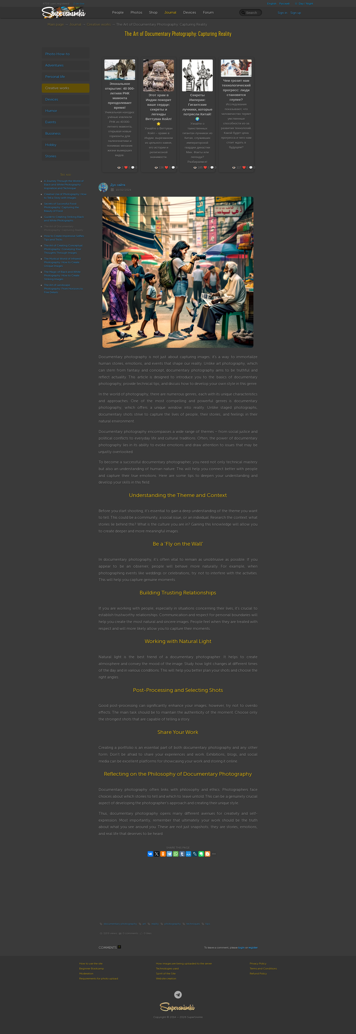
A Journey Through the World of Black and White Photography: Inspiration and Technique (64, 184)
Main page (55, 24)
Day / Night (302, 3)
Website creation (166, 978)
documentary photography (120, 923)
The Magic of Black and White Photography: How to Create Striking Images (62, 275)
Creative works (99, 24)
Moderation (86, 973)
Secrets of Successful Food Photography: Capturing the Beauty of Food (61, 207)
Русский (284, 3)
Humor (51, 111)
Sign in (282, 13)
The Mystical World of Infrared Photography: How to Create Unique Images (62, 262)
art (144, 923)
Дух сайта (117, 185)
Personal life (55, 77)
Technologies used (167, 968)
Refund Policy (258, 973)
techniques (193, 923)
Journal (75, 24)
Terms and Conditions (263, 968)
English (271, 3)
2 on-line (78, 3)
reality (155, 923)
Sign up (295, 13)
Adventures (54, 65)
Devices (51, 99)
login (241, 947)
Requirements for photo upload (98, 978)
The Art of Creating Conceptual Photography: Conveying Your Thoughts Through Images (63, 249)
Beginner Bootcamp (91, 968)
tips (207, 923)
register (252, 947)
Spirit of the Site (166, 973)
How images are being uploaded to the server (184, 963)
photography (172, 923)
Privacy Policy (258, 963)
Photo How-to (57, 54)
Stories (50, 156)
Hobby (50, 145)
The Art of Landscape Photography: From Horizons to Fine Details (63, 288)
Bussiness (53, 133)
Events (50, 122)
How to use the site (90, 963)
